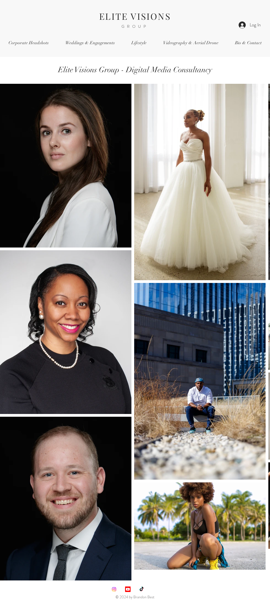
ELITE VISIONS (135, 16)
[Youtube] (128, 589)
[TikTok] (141, 589)
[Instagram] (114, 589)
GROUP (134, 26)
